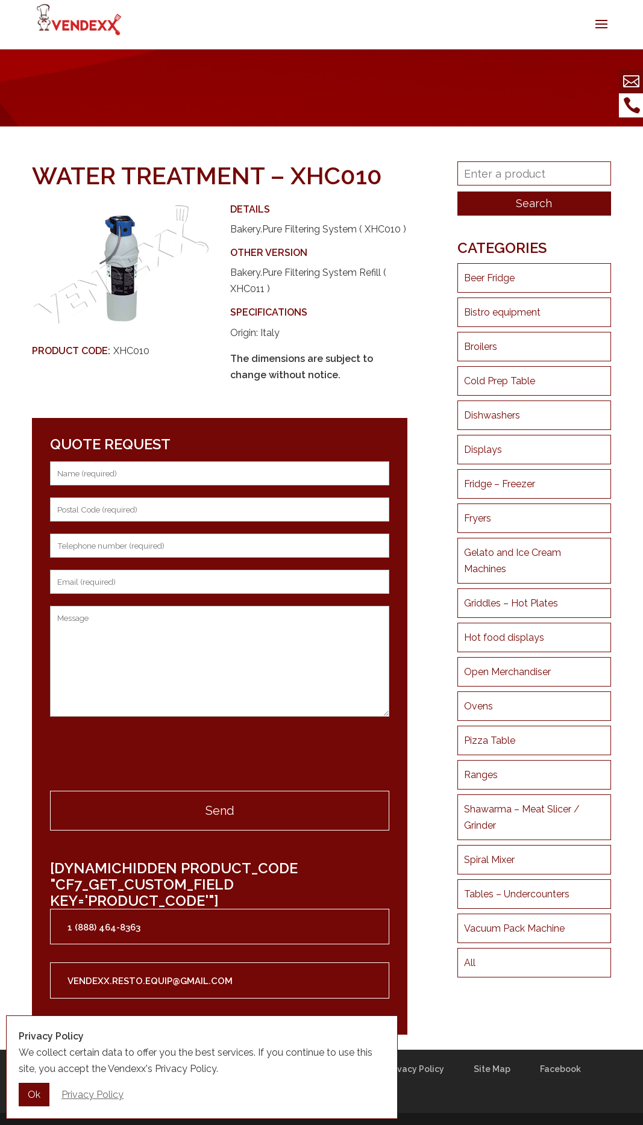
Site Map (492, 1069)
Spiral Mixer (489, 859)
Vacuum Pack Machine (514, 928)
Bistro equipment (502, 312)
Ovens (478, 706)
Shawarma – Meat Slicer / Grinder (522, 817)
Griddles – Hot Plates (511, 603)
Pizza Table (489, 740)
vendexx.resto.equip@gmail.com (150, 981)
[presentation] (141, 755)
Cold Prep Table (499, 381)
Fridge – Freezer (499, 484)
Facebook (560, 1069)
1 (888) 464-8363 (103, 927)
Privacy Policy (415, 1069)
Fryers (477, 518)
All (469, 962)
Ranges (481, 775)
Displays (483, 449)
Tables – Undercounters (516, 894)
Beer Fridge (489, 278)
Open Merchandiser (507, 672)
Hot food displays (504, 637)
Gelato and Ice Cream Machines (512, 561)
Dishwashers (492, 415)
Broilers (480, 346)
